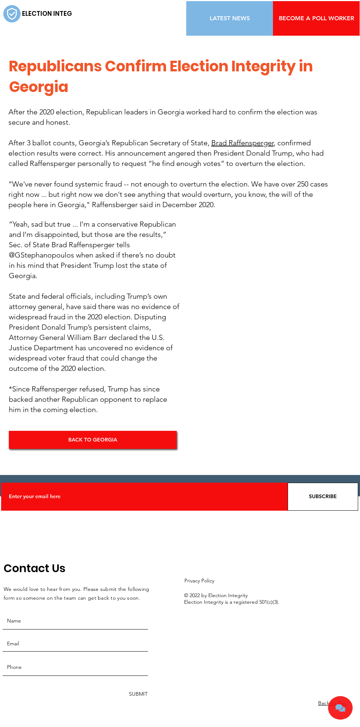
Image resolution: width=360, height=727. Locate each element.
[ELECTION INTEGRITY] (54, 13)
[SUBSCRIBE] (323, 497)
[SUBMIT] (137, 694)
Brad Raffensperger (242, 142)
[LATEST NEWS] (229, 18)
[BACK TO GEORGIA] (93, 440)
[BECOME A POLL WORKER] (316, 18)
